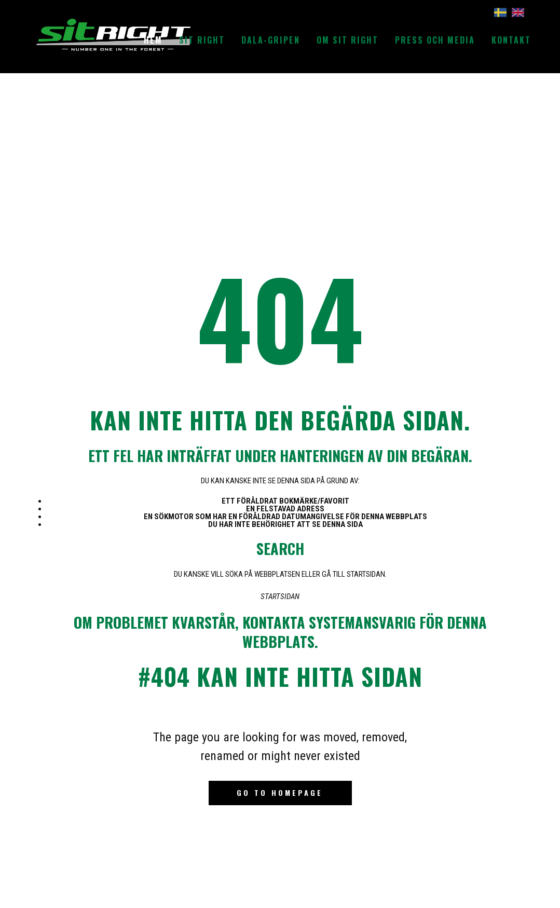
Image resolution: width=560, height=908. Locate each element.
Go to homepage (280, 792)
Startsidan (280, 596)
